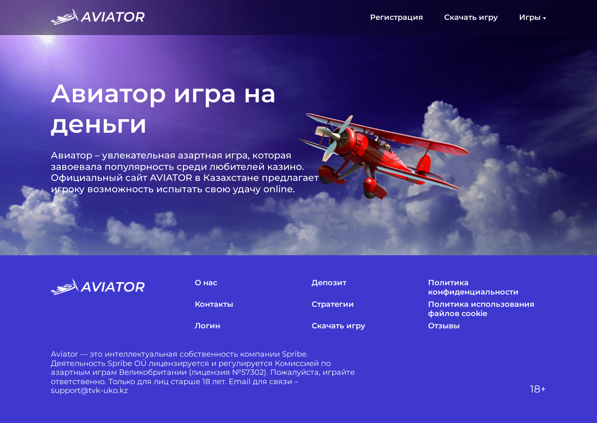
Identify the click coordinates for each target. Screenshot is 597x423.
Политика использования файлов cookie (481, 309)
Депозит (329, 282)
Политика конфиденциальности (473, 287)
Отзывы (444, 326)
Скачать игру (471, 17)
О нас (206, 282)
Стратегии (333, 304)
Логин (207, 326)
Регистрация (396, 17)
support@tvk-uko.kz (89, 390)
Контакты (214, 304)
